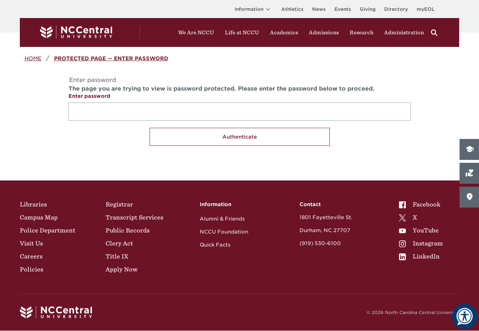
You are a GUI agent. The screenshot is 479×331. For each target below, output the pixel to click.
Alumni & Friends (222, 219)
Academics (284, 32)
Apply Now (122, 269)
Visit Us (31, 243)
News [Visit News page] (319, 9)
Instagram (421, 243)
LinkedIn (419, 256)
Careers (31, 256)
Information (253, 9)
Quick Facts (215, 245)
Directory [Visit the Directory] (396, 9)
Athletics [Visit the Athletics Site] (292, 9)
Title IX (117, 256)
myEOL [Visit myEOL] (426, 9)
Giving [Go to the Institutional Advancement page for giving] (368, 9)
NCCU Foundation (224, 232)
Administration (404, 32)
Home (33, 58)
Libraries (33, 204)
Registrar (119, 204)
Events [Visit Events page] (342, 9)
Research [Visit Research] (361, 32)
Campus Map (39, 217)
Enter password (89, 96)
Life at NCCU (242, 32)
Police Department (47, 230)
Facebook (419, 204)
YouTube (419, 230)
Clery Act (119, 243)
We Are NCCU (196, 32)
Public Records (128, 230)
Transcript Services (134, 217)
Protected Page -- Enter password (111, 58)
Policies (31, 269)
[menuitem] (421, 204)
